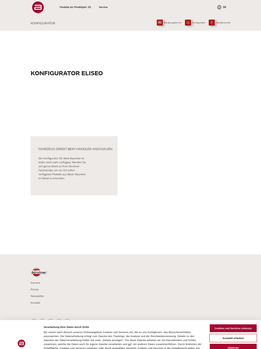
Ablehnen (233, 319)
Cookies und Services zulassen (233, 300)
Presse (35, 289)
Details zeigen (177, 342)
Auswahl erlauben (233, 310)
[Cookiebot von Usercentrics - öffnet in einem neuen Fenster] (21, 342)
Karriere (35, 283)
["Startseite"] (38, 7)
